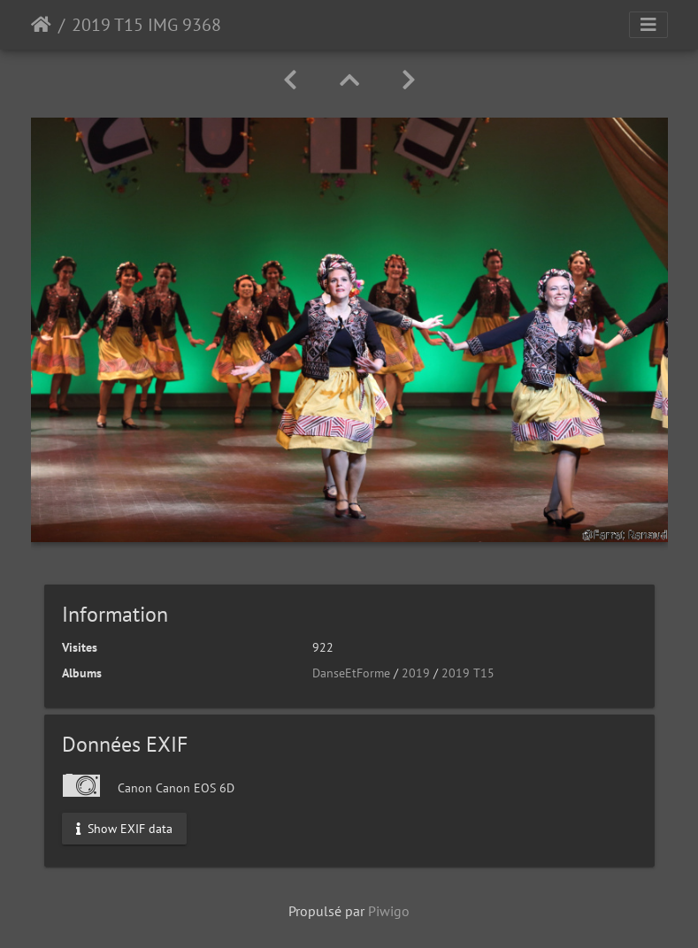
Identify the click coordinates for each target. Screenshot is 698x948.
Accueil (41, 24)
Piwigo (389, 911)
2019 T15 (468, 673)
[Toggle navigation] (648, 24)
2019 (416, 673)
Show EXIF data (124, 828)
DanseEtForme (351, 673)
